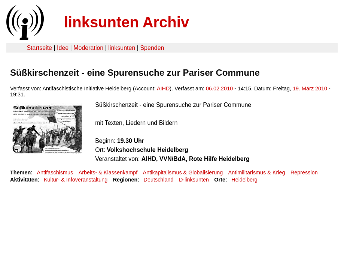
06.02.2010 (219, 89)
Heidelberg (244, 180)
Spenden (152, 48)
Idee (63, 48)
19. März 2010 (310, 89)
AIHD (163, 89)
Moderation (88, 48)
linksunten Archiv (126, 22)
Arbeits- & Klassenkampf (108, 173)
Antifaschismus (55, 173)
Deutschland (159, 180)
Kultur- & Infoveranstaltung (75, 180)
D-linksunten (194, 180)
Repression (304, 173)
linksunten (121, 48)
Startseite (39, 48)
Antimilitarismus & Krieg (256, 173)
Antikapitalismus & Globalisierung (183, 173)
